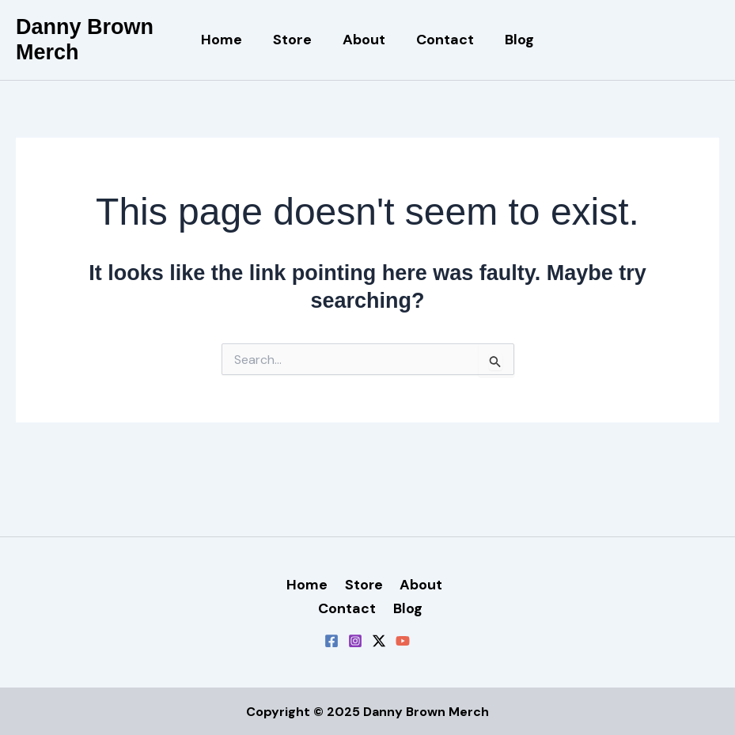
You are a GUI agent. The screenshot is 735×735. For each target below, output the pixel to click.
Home (226, 39)
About (364, 39)
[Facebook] (331, 640)
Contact (443, 39)
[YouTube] (403, 640)
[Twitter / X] (379, 640)
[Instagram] (355, 640)
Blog (514, 39)
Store (294, 39)
